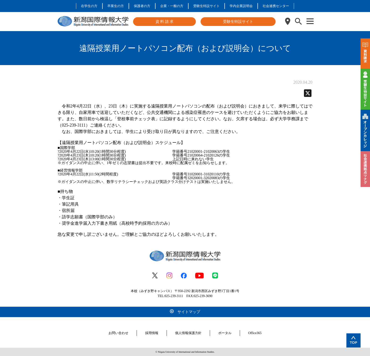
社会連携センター (276, 6)
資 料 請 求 (164, 22)
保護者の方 (142, 6)
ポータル (224, 333)
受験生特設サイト (206, 6)
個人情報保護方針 (188, 333)
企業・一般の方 (171, 6)
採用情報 (151, 333)
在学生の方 (89, 6)
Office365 (255, 333)
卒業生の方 (115, 6)
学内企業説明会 (241, 6)
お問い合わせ (118, 333)
